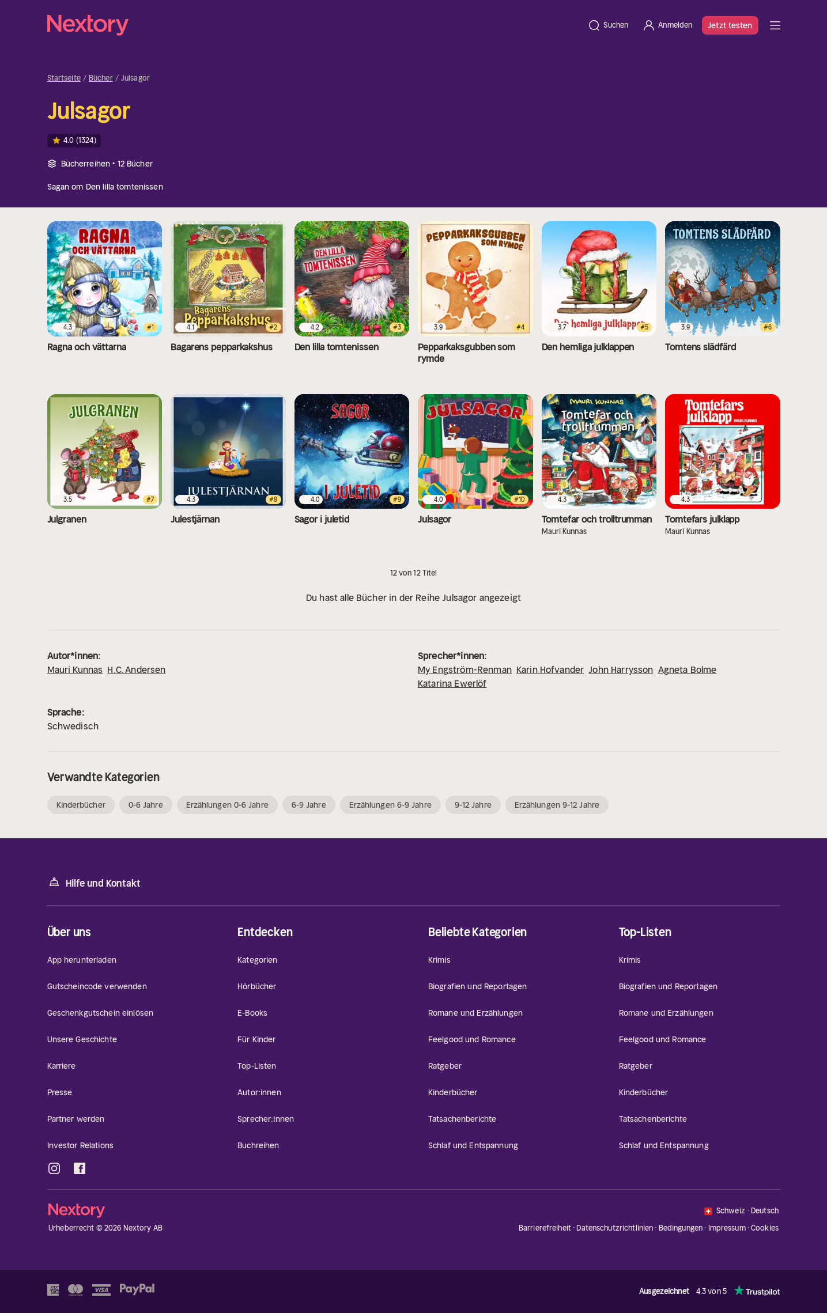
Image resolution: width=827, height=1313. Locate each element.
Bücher (101, 78)
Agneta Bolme (687, 669)
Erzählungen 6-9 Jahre (390, 805)
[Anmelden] (667, 25)
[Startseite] (314, 25)
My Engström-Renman (465, 669)
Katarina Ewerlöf (452, 683)
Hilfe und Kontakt (94, 882)
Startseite (64, 78)
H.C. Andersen (136, 669)
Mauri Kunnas (75, 669)
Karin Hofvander (550, 669)
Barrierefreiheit (545, 1228)
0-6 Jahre (146, 805)
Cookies (765, 1228)
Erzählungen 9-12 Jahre (557, 805)
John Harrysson (620, 669)
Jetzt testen (730, 25)
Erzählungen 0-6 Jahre (227, 805)
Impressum (727, 1228)
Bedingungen (681, 1228)
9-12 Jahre (473, 805)
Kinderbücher (80, 805)
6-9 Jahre (309, 805)
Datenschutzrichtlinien (614, 1228)
